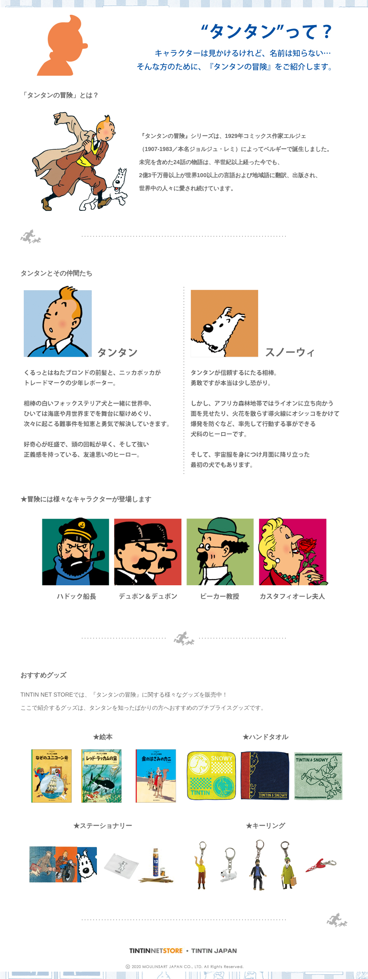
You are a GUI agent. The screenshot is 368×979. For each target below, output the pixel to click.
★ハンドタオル (265, 736)
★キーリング (265, 825)
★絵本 (102, 736)
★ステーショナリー (102, 825)
